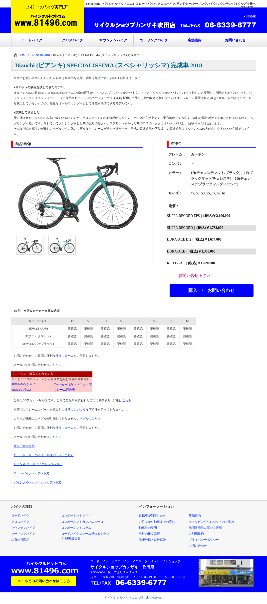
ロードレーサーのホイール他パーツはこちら (44, 455)
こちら (54, 364)
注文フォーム (65, 355)
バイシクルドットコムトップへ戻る (38, 482)
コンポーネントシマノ (76, 515)
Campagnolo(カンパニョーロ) (73, 384)
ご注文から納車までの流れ (157, 521)
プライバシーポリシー (204, 539)
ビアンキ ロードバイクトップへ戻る (38, 464)
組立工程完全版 (24, 446)
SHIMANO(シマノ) (25, 384)
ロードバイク (31, 40)
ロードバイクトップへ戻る (32, 473)
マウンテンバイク (113, 40)
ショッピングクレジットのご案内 (211, 521)
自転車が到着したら (152, 515)
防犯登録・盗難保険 (152, 539)
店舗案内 (195, 40)
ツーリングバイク (154, 40)
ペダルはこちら (90, 418)
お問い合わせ (235, 40)
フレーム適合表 (66, 389)
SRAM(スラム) (22, 389)
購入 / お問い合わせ (211, 290)
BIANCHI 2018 (40, 55)
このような (81, 409)
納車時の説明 (148, 527)
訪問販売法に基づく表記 (205, 527)
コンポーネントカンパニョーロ (82, 521)
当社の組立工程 (149, 533)
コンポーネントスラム (76, 527)
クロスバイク (72, 40)
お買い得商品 (20, 539)
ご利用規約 (196, 533)
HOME (251, 16)
